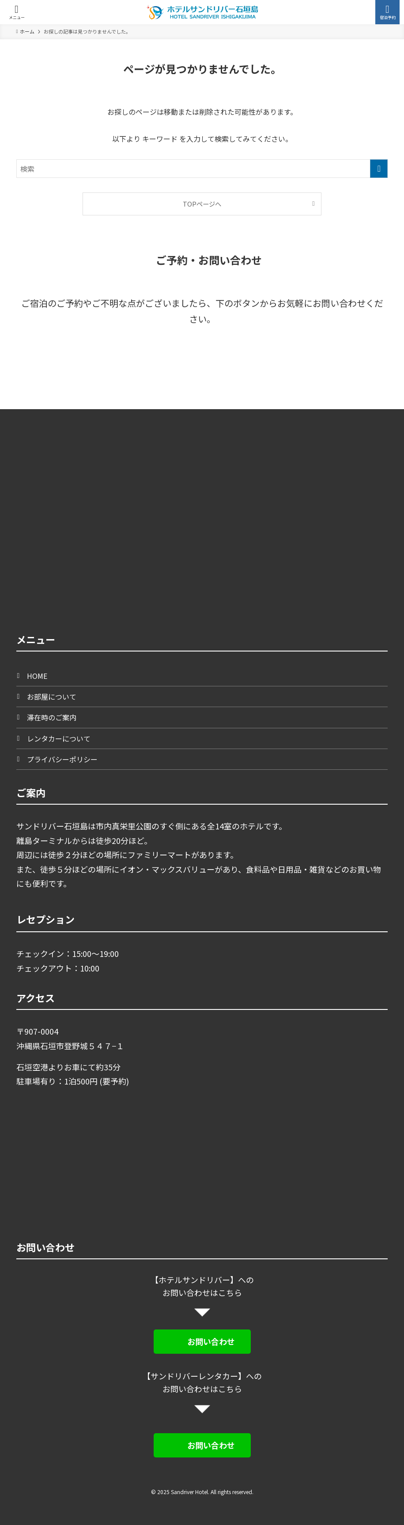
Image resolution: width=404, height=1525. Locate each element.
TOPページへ (202, 203)
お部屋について (51, 696)
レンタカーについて (59, 738)
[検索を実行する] (379, 168)
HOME (37, 675)
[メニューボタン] (16, 12)
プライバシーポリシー (62, 759)
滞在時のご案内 (51, 717)
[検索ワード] (202, 168)
